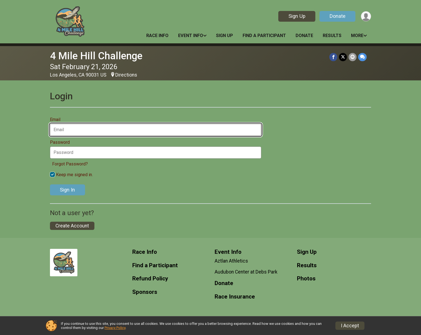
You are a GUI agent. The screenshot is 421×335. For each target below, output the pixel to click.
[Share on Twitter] (343, 57)
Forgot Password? (70, 164)
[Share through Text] (362, 57)
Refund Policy (150, 278)
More (357, 35)
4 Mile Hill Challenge (96, 56)
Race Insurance (235, 297)
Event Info (190, 35)
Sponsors (144, 292)
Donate (338, 16)
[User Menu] (366, 16)
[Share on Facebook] (333, 57)
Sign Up (296, 16)
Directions (126, 75)
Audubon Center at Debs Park (246, 272)
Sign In (67, 190)
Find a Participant (264, 35)
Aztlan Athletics (231, 261)
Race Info (157, 35)
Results (332, 35)
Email (56, 119)
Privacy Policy (115, 328)
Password (61, 142)
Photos (306, 278)
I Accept (350, 325)
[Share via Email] (353, 57)
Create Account (72, 226)
